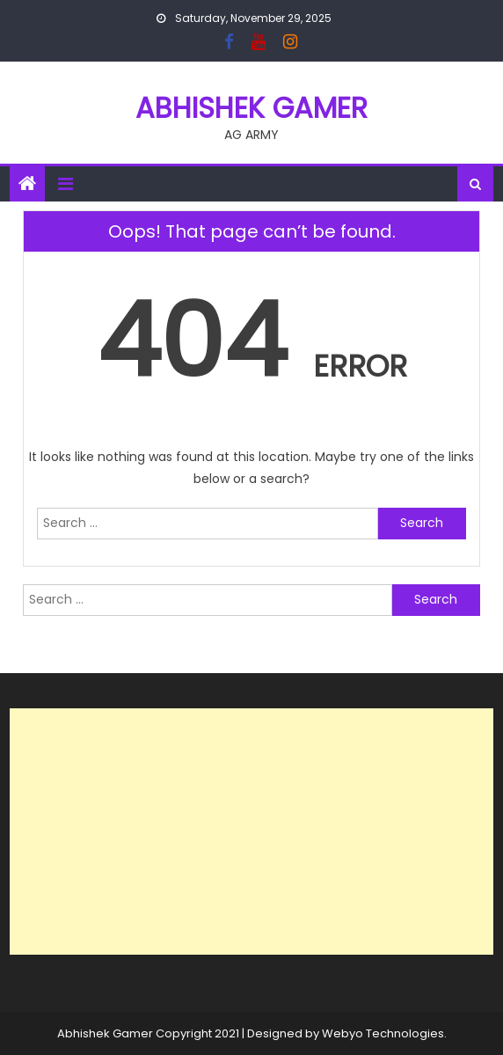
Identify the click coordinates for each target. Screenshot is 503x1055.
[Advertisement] (251, 831)
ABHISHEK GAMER (251, 108)
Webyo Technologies (383, 1033)
